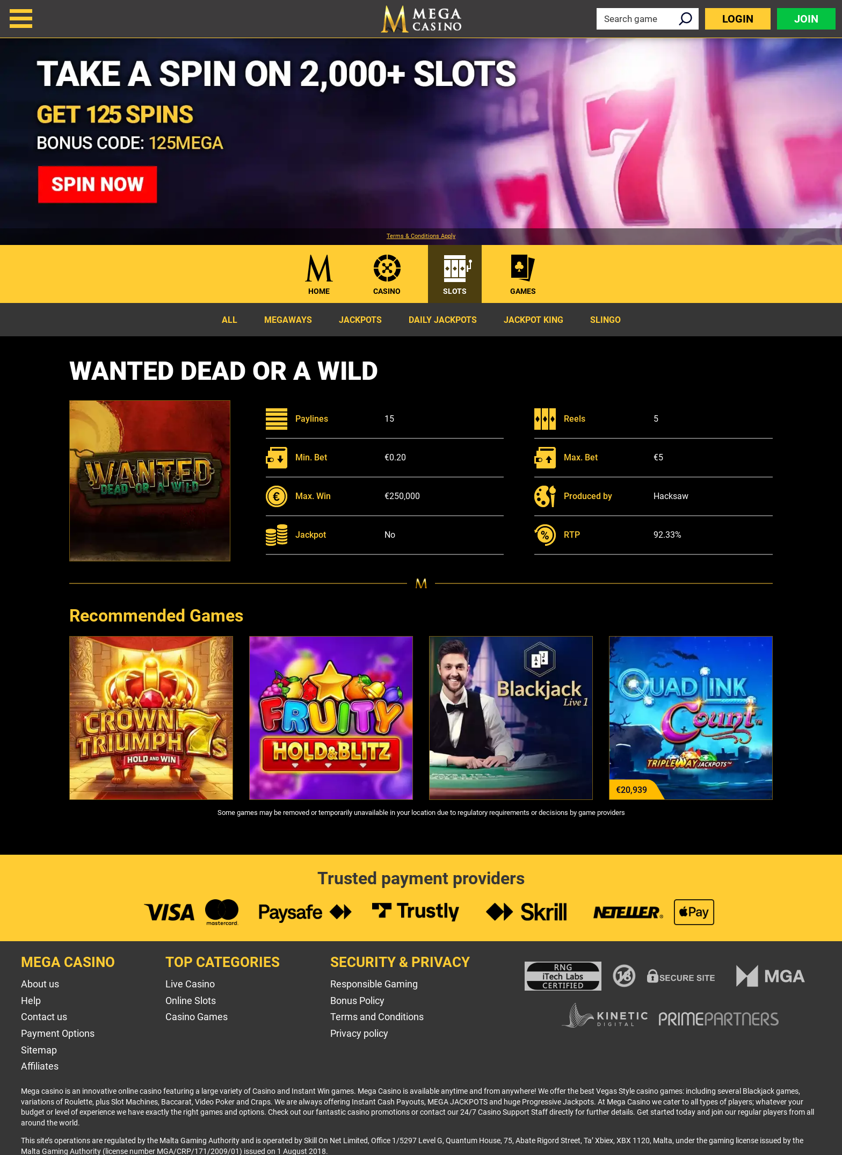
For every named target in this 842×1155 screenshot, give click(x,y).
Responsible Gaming (374, 984)
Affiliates (40, 1066)
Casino (387, 291)
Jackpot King (533, 320)
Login (737, 18)
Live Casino (190, 984)
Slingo (605, 320)
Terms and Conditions (377, 1016)
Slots (455, 291)
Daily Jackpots (443, 320)
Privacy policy (359, 1033)
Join (806, 18)
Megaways (288, 320)
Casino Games (196, 1016)
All (229, 320)
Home (319, 291)
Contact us (44, 1016)
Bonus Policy (357, 1000)
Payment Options (58, 1033)
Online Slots (190, 1000)
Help (31, 1000)
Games (523, 291)
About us (40, 984)
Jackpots (360, 320)
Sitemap (39, 1050)
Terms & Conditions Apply (421, 236)
